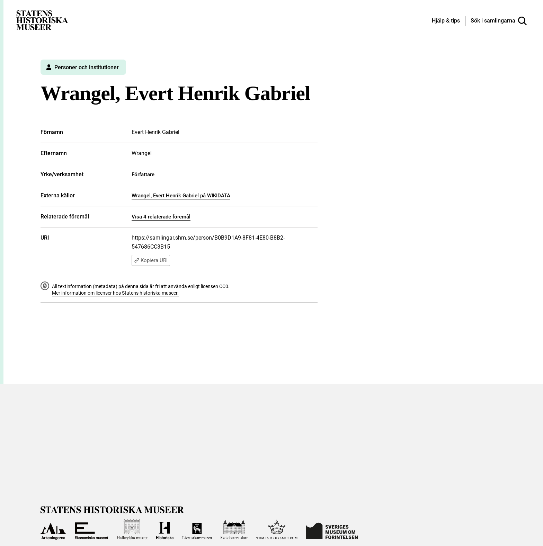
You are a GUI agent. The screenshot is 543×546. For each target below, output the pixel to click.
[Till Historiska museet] (164, 529)
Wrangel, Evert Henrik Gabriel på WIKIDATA (181, 196)
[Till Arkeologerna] (53, 529)
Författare (143, 174)
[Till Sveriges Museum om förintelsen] (332, 529)
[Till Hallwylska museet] (132, 529)
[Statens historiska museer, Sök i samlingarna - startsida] (42, 19)
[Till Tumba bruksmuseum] (277, 529)
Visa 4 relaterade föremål (161, 217)
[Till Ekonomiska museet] (91, 529)
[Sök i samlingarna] (499, 21)
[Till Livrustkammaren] (197, 529)
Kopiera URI (151, 260)
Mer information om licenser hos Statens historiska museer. (115, 293)
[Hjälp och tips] (446, 21)
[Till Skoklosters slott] (234, 529)
